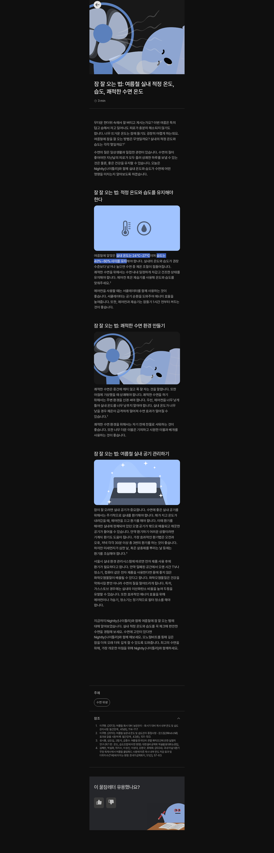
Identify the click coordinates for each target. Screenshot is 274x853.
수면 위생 (102, 702)
